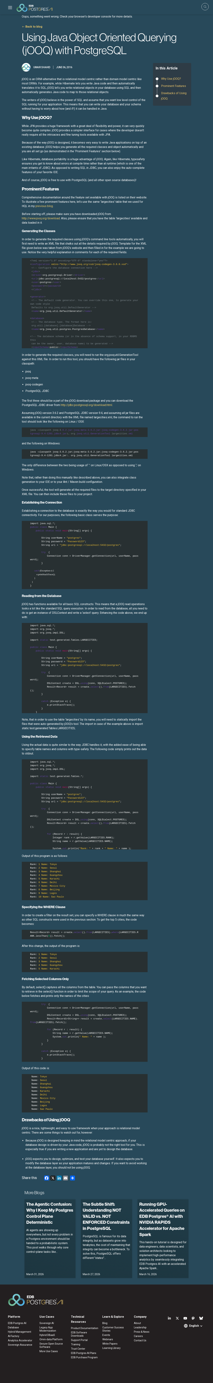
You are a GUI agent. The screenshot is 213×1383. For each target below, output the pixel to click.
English (194, 1325)
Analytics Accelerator (20, 1340)
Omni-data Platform (51, 1339)
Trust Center (78, 1348)
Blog (104, 1323)
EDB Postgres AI (17, 1323)
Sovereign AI (46, 1323)
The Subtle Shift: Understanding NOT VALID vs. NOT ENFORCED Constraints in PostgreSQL (106, 1216)
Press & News (141, 1331)
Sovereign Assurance (20, 1344)
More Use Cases (48, 1351)
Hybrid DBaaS (47, 1335)
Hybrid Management (19, 1331)
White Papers (109, 1343)
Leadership (140, 1327)
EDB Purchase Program (84, 1357)
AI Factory (13, 1336)
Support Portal (79, 1340)
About (137, 1323)
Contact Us (140, 1340)
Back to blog (33, 26)
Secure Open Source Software (51, 1345)
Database (13, 1327)
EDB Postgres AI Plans (83, 1353)
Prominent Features (173, 86)
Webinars (107, 1339)
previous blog (44, 206)
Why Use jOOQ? (171, 78)
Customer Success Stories (113, 1329)
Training (75, 1344)
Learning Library (111, 1348)
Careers (138, 1336)
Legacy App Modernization (47, 1329)
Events (106, 1335)
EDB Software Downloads (79, 1334)
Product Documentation (84, 1328)
